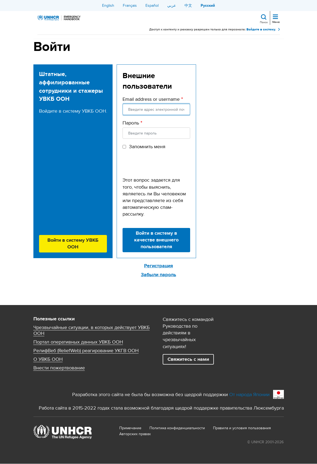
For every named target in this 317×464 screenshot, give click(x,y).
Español (152, 5)
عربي (171, 5)
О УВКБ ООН (48, 359)
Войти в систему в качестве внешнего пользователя (156, 240)
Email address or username (151, 99)
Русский (208, 5)
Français (130, 5)
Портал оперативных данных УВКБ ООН (78, 342)
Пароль (131, 122)
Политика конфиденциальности (177, 428)
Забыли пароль (158, 274)
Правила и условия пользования (242, 428)
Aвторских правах (135, 434)
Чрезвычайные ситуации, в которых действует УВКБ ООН (91, 330)
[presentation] (163, 165)
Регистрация (158, 265)
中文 (188, 5)
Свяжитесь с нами (188, 359)
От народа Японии (249, 394)
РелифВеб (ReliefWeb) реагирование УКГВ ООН (86, 351)
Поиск (264, 22)
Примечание (130, 428)
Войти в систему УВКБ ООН (72, 243)
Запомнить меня (147, 146)
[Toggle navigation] (275, 17)
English (108, 5)
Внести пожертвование (59, 368)
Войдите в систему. (261, 29)
